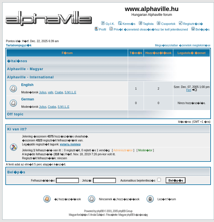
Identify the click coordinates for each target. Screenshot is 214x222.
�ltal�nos (17, 61)
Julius (42, 92)
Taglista (146, 23)
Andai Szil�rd (97, 214)
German (27, 99)
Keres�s (126, 23)
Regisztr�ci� (191, 23)
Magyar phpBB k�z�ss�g (133, 214)
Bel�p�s (200, 29)
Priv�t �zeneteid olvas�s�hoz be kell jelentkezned (148, 29)
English (27, 85)
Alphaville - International (30, 77)
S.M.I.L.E (70, 92)
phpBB (100, 211)
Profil (100, 29)
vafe (50, 92)
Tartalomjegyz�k (18, 45)
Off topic (15, 114)
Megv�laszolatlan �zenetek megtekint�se (182, 45)
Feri (188, 90)
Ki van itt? (17, 129)
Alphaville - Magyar (25, 69)
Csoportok (166, 23)
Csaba (59, 92)
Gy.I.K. (108, 23)
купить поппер (70, 144)
